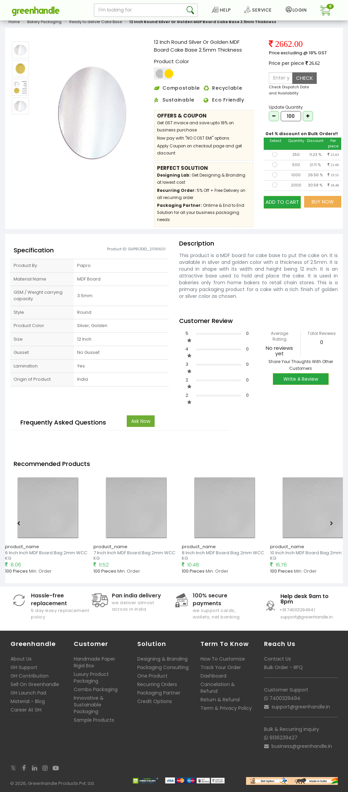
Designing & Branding (162, 658)
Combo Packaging (96, 689)
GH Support (24, 667)
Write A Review (300, 379)
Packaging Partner (158, 692)
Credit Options (154, 701)
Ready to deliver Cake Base (95, 21)
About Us (21, 658)
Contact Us (277, 658)
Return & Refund (220, 699)
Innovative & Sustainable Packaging (89, 705)
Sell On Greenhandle (35, 684)
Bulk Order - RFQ (283, 667)
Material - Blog (28, 701)
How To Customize (223, 658)
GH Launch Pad (28, 692)
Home (14, 21)
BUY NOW (323, 201)
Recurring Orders (157, 684)
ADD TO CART (282, 201)
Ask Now (140, 421)
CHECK (304, 78)
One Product (152, 675)
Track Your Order (221, 667)
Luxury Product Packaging (91, 677)
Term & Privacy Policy (226, 708)
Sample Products (94, 720)
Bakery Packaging (44, 21)
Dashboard (213, 675)
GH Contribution (30, 675)
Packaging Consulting (163, 667)
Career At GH (26, 709)
